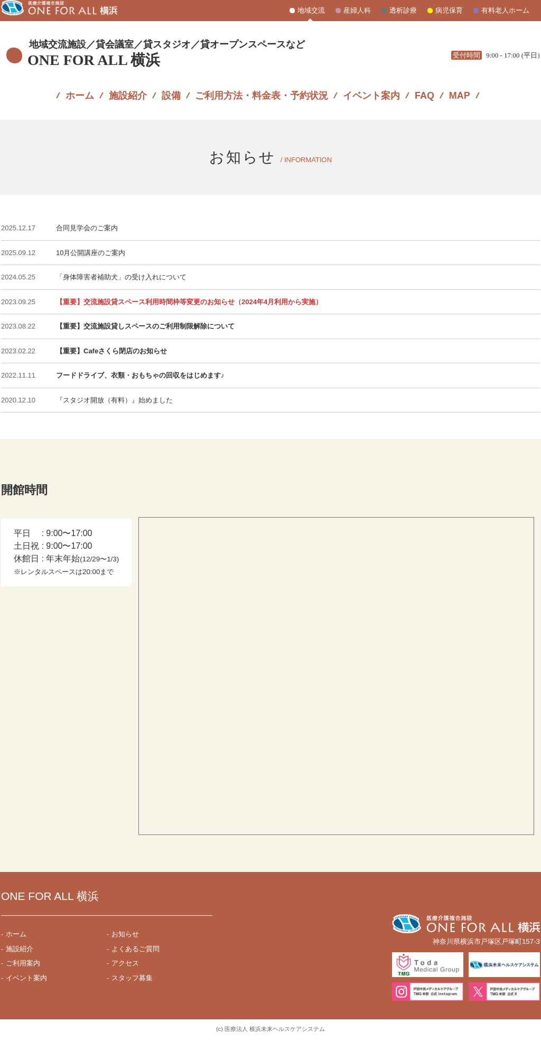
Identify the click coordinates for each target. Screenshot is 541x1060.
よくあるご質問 (135, 970)
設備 (171, 87)
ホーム (80, 87)
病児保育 (449, 10)
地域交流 (311, 10)
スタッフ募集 (132, 999)
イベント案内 (371, 87)
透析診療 (403, 10)
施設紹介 (128, 87)
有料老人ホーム (505, 10)
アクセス (125, 985)
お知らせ (125, 956)
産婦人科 (357, 10)
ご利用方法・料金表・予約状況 (261, 87)
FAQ (424, 87)
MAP (459, 87)
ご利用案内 (23, 985)
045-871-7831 (486, 42)
